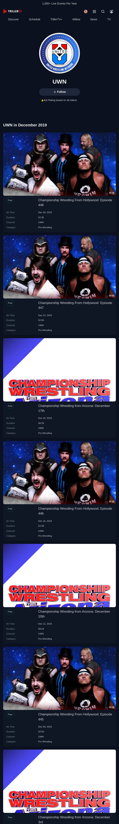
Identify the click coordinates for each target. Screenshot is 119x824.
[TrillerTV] (12, 11)
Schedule (34, 19)
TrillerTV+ (56, 19)
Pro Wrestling (45, 227)
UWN (41, 222)
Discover (13, 19)
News (93, 19)
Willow (76, 19)
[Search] (103, 11)
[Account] (111, 11)
